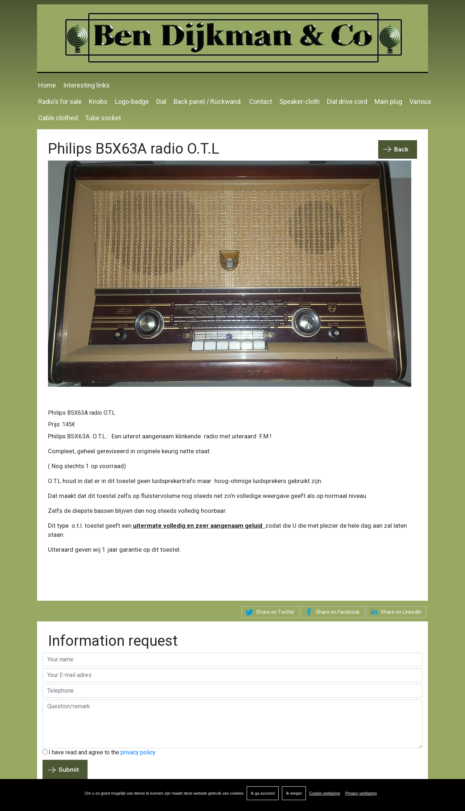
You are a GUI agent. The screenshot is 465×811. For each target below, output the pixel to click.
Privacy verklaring (361, 793)
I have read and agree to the (99, 752)
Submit (68, 769)
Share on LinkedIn (394, 611)
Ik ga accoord (263, 793)
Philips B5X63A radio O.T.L (81, 412)
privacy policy (138, 752)
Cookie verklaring (324, 793)
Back (401, 149)
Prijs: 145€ (61, 424)
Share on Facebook (331, 612)
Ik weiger (294, 793)
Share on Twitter (269, 612)
